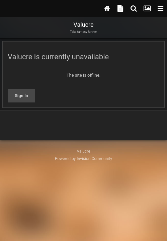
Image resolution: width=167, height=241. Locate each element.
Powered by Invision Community (83, 158)
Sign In (21, 95)
